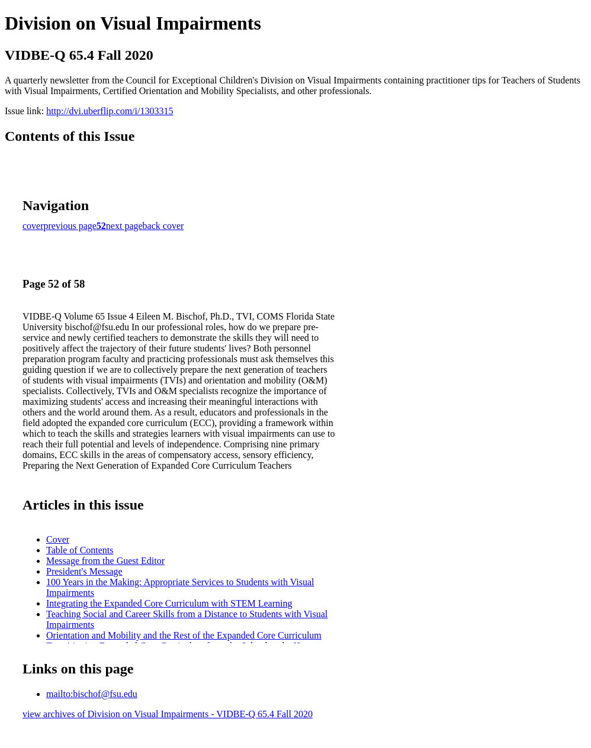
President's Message (84, 571)
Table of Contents (80, 550)
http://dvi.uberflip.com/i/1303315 (109, 111)
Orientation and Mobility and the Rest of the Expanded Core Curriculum (184, 635)
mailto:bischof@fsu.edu (91, 694)
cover (33, 226)
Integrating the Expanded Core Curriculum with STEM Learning (169, 603)
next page (124, 226)
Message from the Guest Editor (105, 561)
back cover (163, 226)
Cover (57, 539)
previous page (70, 226)
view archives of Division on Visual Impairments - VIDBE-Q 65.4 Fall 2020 (168, 714)
